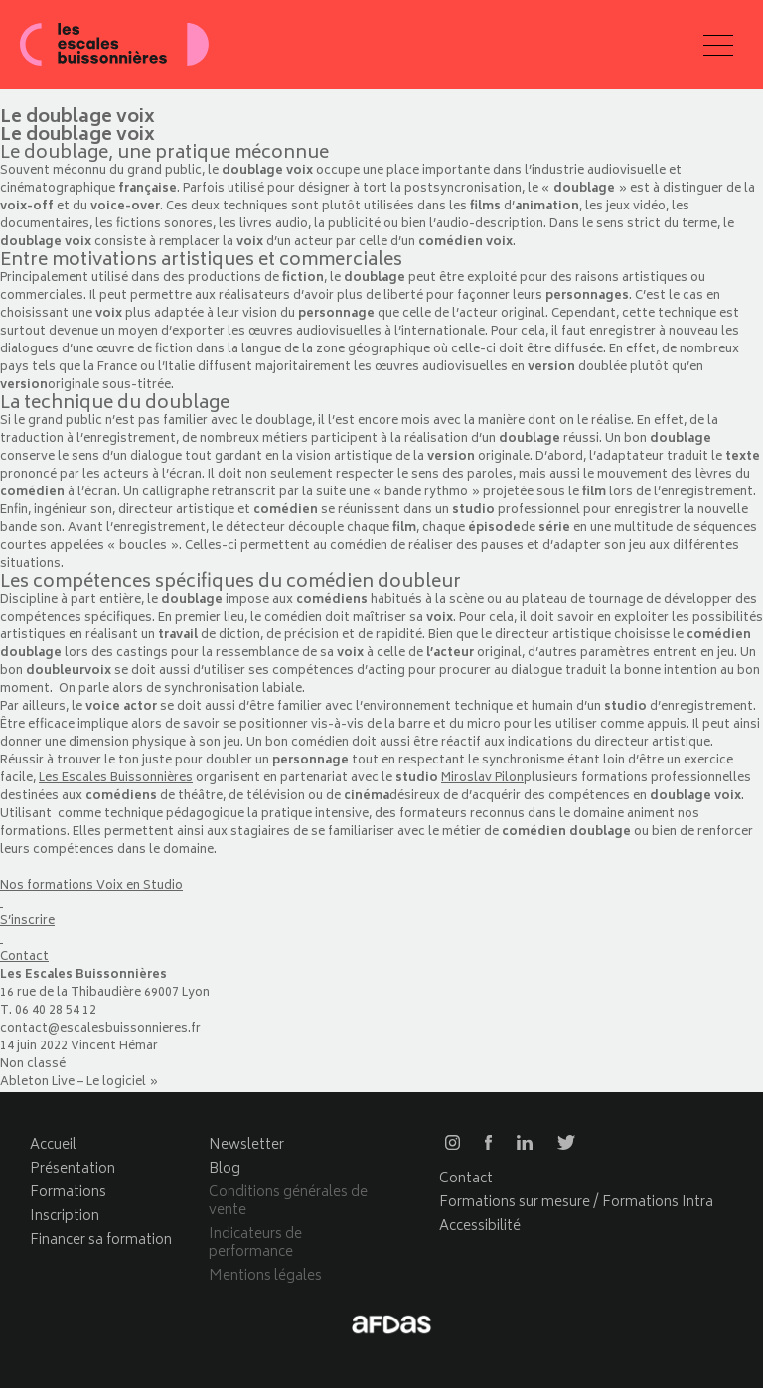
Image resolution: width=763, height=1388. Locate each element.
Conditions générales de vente (288, 1201)
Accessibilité (480, 1226)
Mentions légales (265, 1276)
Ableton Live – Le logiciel (73, 1082)
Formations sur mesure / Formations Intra (576, 1202)
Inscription (64, 1216)
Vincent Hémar (114, 1047)
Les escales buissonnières (114, 45)
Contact (466, 1179)
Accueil (53, 1145)
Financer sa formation (101, 1240)
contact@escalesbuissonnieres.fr (100, 1029)
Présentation (72, 1169)
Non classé (33, 1064)
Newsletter (246, 1145)
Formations (68, 1192)
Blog (224, 1169)
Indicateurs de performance (255, 1243)
